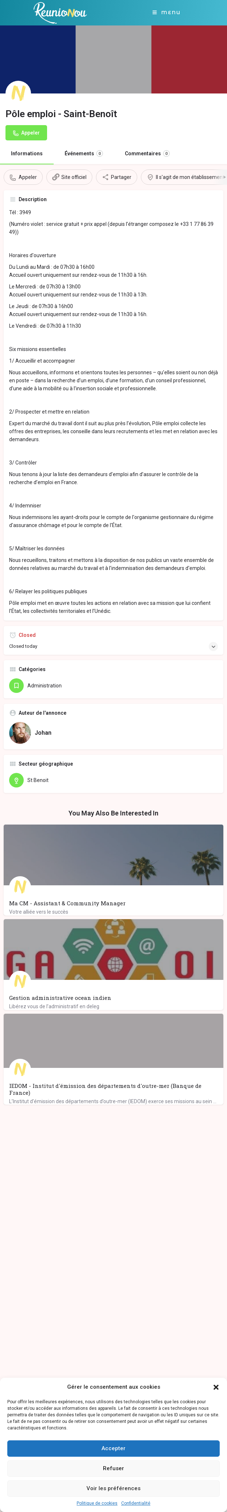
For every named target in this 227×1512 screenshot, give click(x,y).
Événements (84, 153)
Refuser (113, 1468)
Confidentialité (135, 1503)
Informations (27, 153)
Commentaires (147, 153)
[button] (216, 1387)
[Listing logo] (18, 93)
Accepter (113, 1448)
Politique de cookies (97, 1503)
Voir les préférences (113, 1488)
